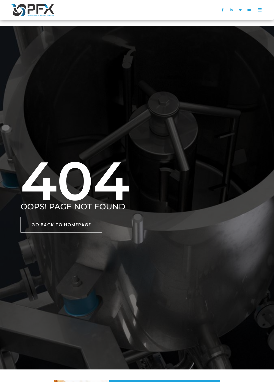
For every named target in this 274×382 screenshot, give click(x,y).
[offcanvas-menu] (259, 10)
